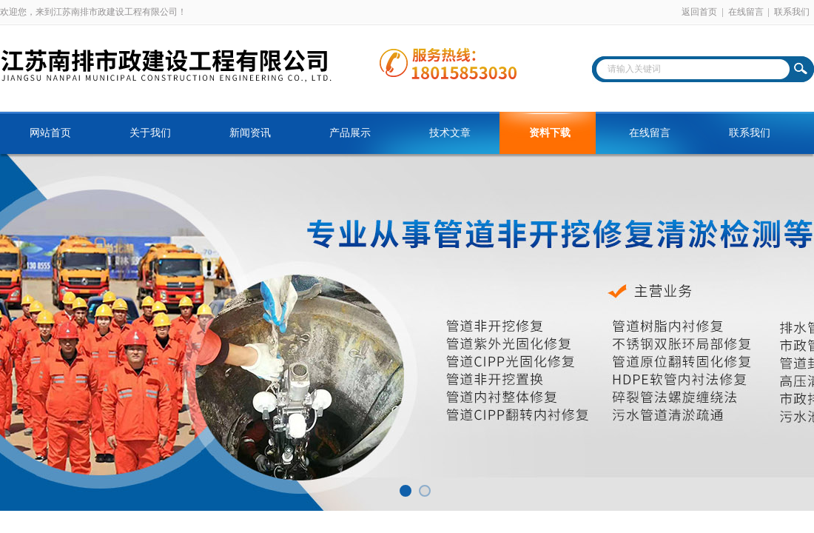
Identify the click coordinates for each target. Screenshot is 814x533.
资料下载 (550, 132)
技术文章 (450, 132)
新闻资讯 (250, 132)
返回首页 (699, 12)
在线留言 (746, 12)
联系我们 (792, 12)
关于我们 (150, 132)
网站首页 (50, 132)
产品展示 (350, 132)
